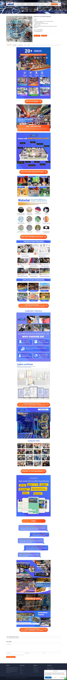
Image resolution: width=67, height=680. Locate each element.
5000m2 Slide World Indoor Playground (13, 636)
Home (18, 4)
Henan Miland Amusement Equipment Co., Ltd (16, 677)
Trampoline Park (36, 4)
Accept (48, 677)
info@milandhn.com (21, 1)
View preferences (62, 677)
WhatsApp (44, 35)
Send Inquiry (37, 35)
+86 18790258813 (12, 1)
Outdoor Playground (36, 670)
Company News (22, 670)
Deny (55, 677)
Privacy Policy (21, 673)
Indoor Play (29, 4)
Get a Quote (54, 4)
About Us (21, 667)
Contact (42, 4)
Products (22, 4)
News (48, 4)
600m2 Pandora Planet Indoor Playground (14, 637)
